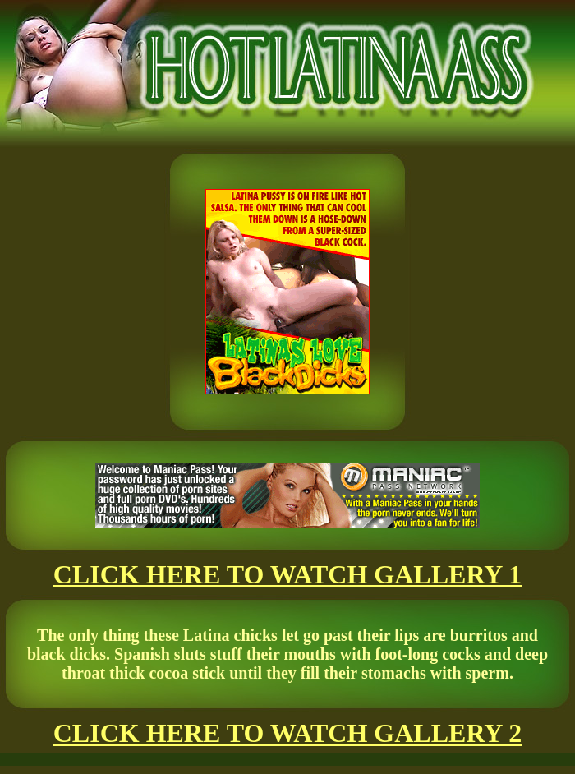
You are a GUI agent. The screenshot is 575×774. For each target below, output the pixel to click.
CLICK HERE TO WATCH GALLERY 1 (287, 574)
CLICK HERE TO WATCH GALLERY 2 (287, 733)
